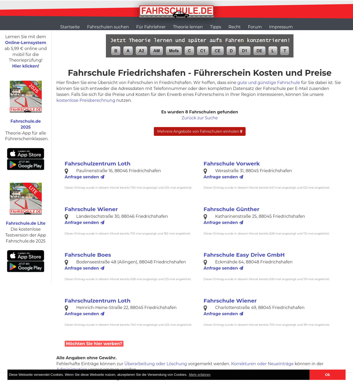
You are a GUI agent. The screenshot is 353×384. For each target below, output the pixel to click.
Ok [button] (327, 375)
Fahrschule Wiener (91, 209)
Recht (235, 26)
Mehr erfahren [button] (200, 375)
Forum (255, 26)
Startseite (70, 26)
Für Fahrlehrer (151, 26)
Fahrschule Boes (88, 255)
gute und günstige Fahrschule (268, 82)
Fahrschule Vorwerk (232, 163)
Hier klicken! (25, 66)
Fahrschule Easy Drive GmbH (244, 255)
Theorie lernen (188, 26)
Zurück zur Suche (200, 117)
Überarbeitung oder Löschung (155, 363)
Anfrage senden (84, 176)
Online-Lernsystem (25, 42)
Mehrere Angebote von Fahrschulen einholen (199, 131)
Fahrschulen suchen (108, 26)
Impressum (281, 26)
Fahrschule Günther (231, 209)
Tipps (215, 26)
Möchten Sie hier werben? (94, 343)
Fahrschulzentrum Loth (98, 163)
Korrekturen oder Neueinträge (262, 363)
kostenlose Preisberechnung (85, 100)
